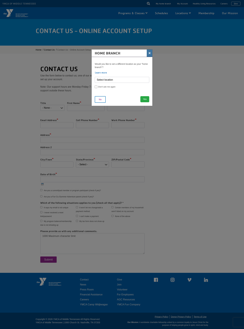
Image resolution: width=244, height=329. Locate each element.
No (100, 99)
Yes (145, 99)
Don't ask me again (106, 87)
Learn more (101, 72)
